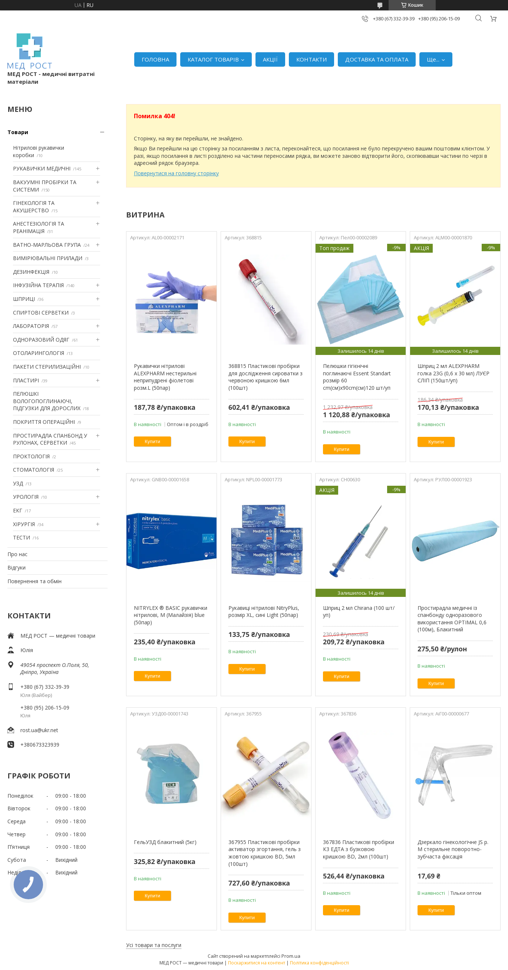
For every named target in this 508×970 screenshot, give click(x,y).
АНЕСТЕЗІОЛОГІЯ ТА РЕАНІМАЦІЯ (38, 227)
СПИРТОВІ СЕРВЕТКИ (41, 312)
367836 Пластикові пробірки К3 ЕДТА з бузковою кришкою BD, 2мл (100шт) (358, 849)
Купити (152, 441)
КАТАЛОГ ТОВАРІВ (213, 59)
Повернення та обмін (34, 581)
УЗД (18, 483)
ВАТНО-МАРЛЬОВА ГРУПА (47, 244)
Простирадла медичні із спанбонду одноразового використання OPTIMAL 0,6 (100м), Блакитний (452, 618)
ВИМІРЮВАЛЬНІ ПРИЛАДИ (47, 258)
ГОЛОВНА (155, 59)
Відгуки (16, 567)
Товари (17, 132)
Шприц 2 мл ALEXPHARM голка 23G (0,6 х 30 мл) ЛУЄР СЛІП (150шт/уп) (453, 373)
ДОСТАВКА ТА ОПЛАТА (376, 59)
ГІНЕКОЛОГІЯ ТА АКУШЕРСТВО (34, 206)
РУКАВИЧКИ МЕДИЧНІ (41, 168)
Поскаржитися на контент (256, 963)
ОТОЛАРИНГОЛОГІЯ (38, 352)
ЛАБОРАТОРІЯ (31, 325)
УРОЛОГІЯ (26, 496)
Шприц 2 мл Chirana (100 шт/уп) (359, 611)
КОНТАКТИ (311, 59)
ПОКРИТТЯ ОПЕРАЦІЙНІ (44, 421)
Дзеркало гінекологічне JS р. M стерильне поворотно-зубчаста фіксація (453, 849)
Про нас (17, 554)
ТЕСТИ (21, 537)
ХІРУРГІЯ (24, 524)
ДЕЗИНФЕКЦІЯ (31, 271)
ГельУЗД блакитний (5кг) (165, 842)
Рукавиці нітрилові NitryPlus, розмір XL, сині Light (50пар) (263, 611)
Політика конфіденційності (319, 963)
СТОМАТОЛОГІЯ (33, 469)
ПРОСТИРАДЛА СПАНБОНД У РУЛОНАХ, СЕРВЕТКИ (50, 439)
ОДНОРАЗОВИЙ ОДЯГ (41, 339)
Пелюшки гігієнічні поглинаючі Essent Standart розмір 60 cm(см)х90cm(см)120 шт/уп (357, 376)
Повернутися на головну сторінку (176, 173)
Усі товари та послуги (153, 945)
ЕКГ (17, 510)
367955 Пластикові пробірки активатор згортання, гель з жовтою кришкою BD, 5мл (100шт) (264, 852)
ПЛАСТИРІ (26, 380)
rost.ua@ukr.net (39, 730)
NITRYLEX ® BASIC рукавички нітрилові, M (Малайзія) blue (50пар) (170, 615)
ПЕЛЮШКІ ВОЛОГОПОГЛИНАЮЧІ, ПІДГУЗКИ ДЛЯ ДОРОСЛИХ (46, 401)
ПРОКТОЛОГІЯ (31, 456)
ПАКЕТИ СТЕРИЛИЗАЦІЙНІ (47, 366)
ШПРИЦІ (24, 298)
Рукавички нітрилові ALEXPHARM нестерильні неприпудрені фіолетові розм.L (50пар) (165, 376)
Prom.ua (290, 956)
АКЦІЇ (270, 59)
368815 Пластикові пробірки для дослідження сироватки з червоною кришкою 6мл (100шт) (265, 376)
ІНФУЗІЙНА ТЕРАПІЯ (38, 285)
